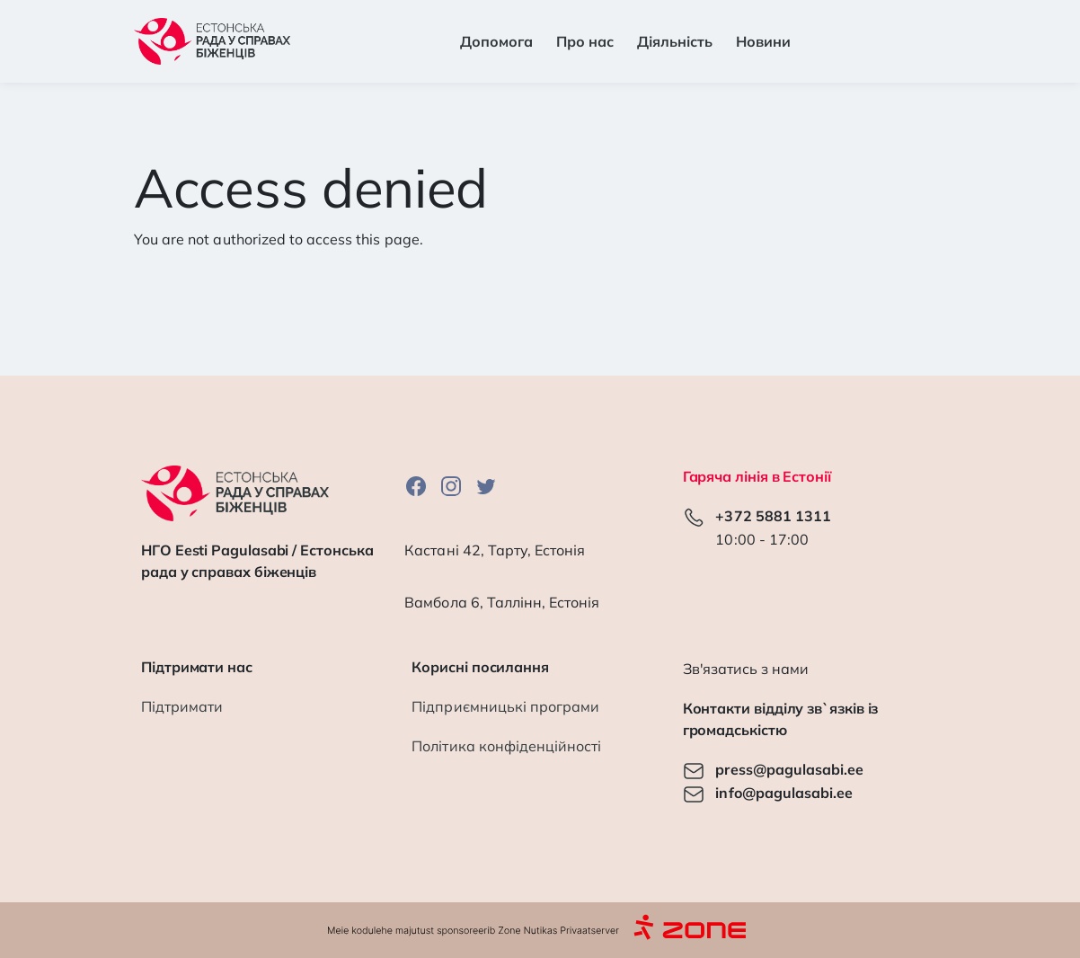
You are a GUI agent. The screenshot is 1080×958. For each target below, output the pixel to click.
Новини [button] (763, 41)
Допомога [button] (496, 41)
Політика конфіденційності (506, 746)
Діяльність (675, 41)
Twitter (486, 486)
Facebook (416, 486)
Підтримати (182, 706)
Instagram (451, 486)
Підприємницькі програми (505, 706)
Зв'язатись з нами (746, 669)
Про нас (585, 41)
